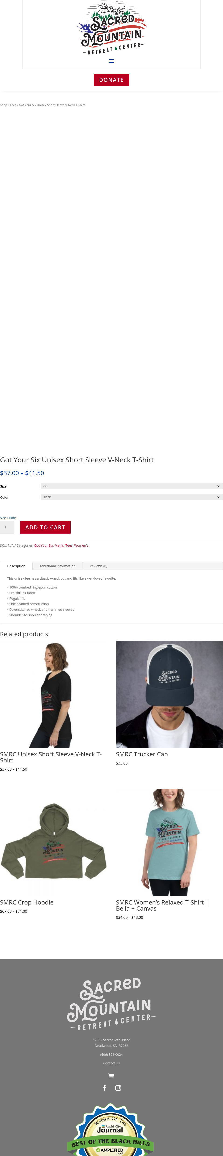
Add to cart (45, 527)
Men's (59, 545)
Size (3, 486)
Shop (3, 105)
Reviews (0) (98, 566)
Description (16, 566)
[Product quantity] (7, 527)
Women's (81, 545)
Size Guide (8, 518)
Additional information (58, 566)
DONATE (111, 79)
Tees (13, 105)
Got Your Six (43, 545)
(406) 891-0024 (111, 1054)
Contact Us (111, 1063)
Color (4, 497)
